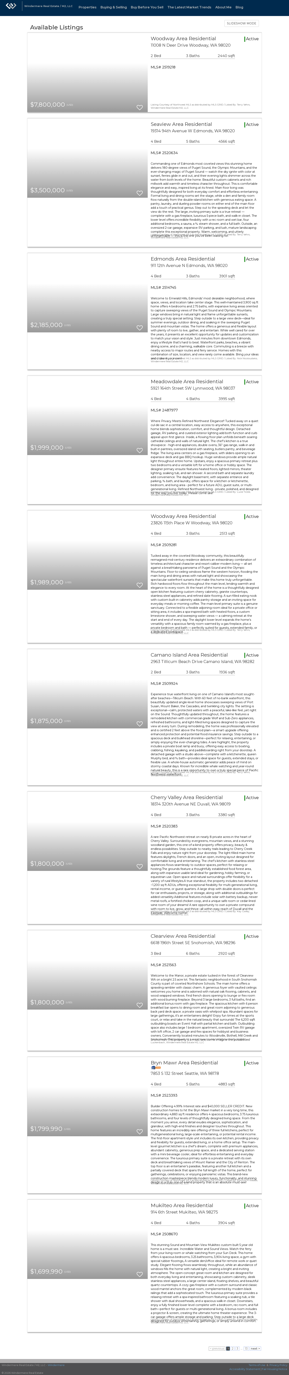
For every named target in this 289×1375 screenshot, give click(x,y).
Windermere (56, 1365)
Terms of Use (257, 1365)
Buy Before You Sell (147, 7)
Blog (239, 7)
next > (255, 1348)
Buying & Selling (114, 7)
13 (246, 1348)
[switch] (140, 105)
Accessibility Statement (244, 1369)
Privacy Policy (278, 1365)
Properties (88, 7)
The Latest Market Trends (189, 7)
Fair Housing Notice (274, 1369)
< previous (217, 1348)
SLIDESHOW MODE (241, 23)
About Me (223, 7)
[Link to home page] (11, 8)
